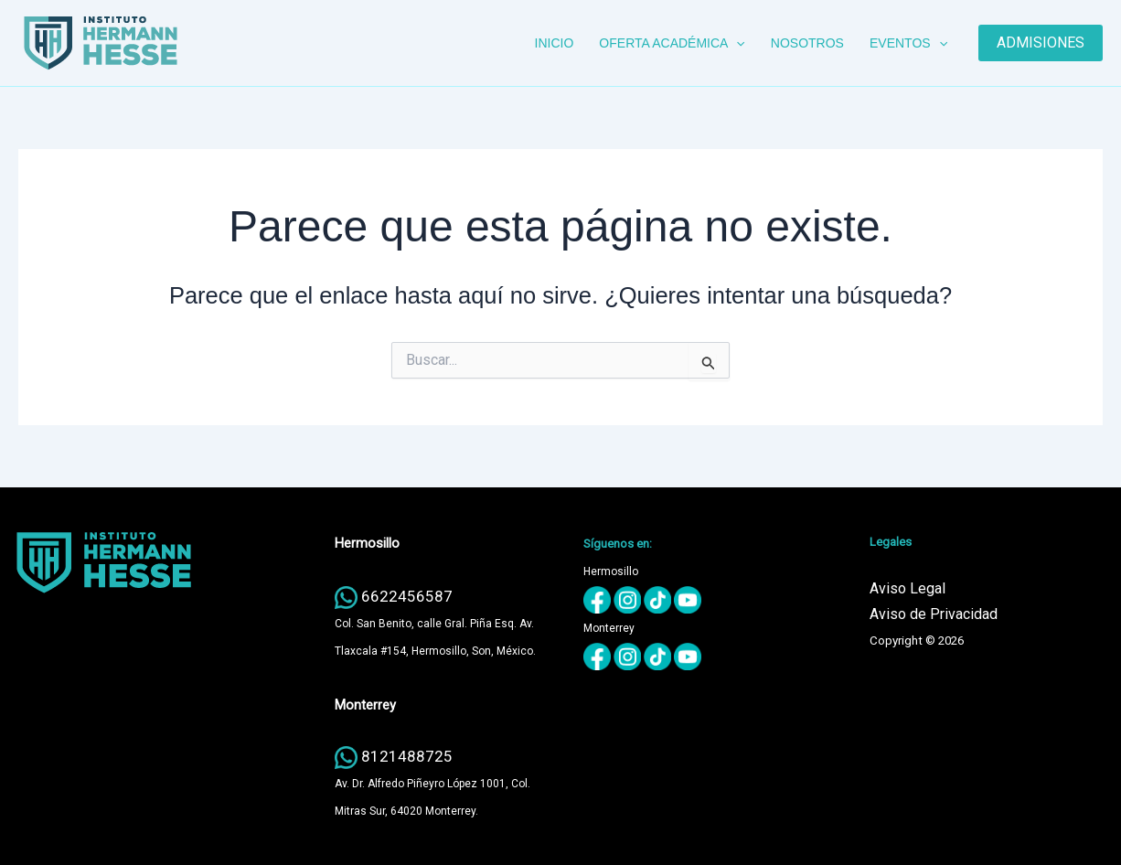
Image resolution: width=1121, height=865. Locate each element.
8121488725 (407, 756)
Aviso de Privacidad (934, 614)
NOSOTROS (807, 43)
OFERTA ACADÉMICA (671, 43)
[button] (736, 43)
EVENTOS (908, 43)
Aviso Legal (907, 588)
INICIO (554, 43)
